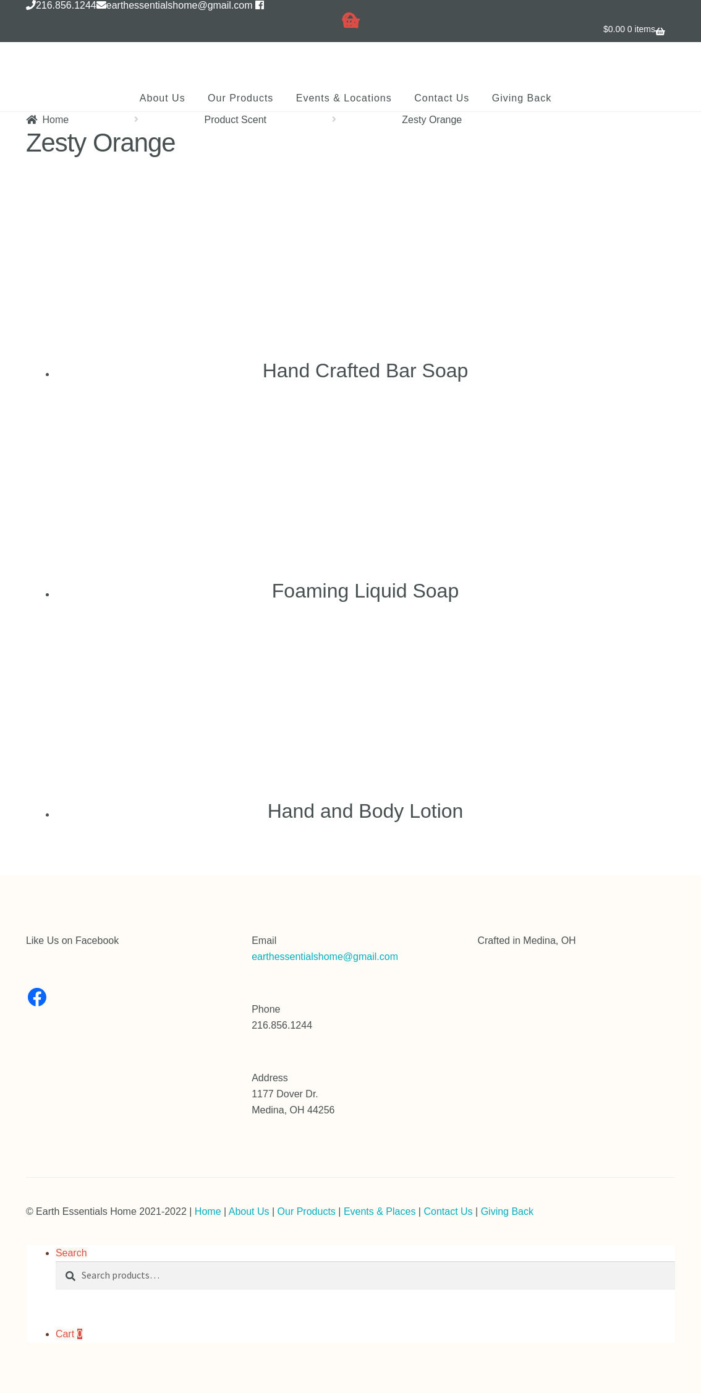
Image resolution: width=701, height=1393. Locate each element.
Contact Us (441, 98)
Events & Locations (344, 98)
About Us (162, 98)
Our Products (240, 98)
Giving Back (521, 98)
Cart (69, 1334)
